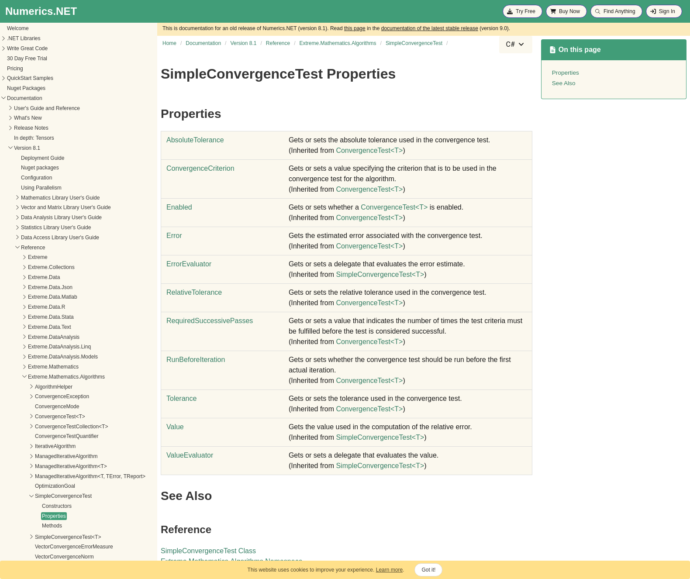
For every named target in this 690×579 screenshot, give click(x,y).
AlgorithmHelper (27, 179)
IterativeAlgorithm (28, 238)
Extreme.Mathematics (26, 158)
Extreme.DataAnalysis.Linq (32, 138)
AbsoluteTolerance (195, 140)
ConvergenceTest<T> (33, 208)
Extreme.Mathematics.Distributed (40, 419)
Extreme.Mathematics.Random (37, 517)
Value (175, 427)
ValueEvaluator (189, 455)
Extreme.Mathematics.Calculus (37, 379)
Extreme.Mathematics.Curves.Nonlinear (47, 409)
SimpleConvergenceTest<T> (41, 329)
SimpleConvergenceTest (36, 288)
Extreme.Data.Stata (24, 109)
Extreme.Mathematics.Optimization (42, 497)
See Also (564, 83)
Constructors (30, 298)
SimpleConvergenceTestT (380, 274)
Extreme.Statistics (22, 556)
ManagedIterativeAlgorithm (39, 248)
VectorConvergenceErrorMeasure (47, 338)
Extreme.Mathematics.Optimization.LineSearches (58, 506)
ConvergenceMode (30, 198)
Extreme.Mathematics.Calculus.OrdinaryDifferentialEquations (72, 389)
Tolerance (181, 398)
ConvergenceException (35, 188)
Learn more (389, 570)
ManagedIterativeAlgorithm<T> (44, 258)
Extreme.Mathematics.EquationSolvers (46, 429)
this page (355, 28)
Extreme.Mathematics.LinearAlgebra (43, 449)
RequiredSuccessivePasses (209, 320)
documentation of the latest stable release (429, 28)
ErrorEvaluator (188, 264)
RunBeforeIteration (195, 359)
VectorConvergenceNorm (37, 348)
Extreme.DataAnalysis (27, 129)
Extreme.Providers (23, 537)
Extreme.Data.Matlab (26, 89)
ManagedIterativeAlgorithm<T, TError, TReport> (63, 268)
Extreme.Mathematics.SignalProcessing (47, 527)
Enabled (179, 207)
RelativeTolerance (194, 292)
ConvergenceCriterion (200, 168)
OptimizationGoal (28, 278)
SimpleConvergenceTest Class (208, 551)
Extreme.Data (17, 69)
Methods (25, 317)
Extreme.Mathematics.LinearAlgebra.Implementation (62, 459)
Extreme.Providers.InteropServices (41, 546)
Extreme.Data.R (19, 99)
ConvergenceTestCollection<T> (44, 218)
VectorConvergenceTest (36, 358)
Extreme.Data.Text (23, 119)
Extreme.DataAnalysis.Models (36, 148)
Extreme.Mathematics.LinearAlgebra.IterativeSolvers (62, 469)
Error (174, 235)
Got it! (428, 570)
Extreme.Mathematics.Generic (36, 439)
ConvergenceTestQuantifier (40, 228)
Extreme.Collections (24, 59)
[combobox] (515, 44)
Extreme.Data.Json (23, 79)
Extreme (11, 49)
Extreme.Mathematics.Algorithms (39, 168)
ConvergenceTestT (369, 150)
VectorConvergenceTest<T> (40, 368)
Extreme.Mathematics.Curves (35, 399)
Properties (27, 308)
